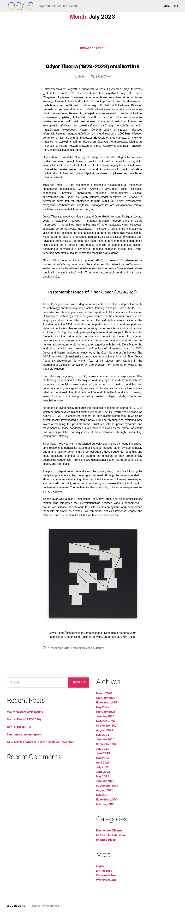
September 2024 (107, 726)
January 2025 (105, 717)
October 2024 (105, 721)
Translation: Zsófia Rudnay (87, 648)
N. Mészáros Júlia (58, 648)
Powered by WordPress (44, 906)
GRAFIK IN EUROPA (19, 727)
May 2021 (102, 795)
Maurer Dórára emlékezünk (25, 712)
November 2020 (106, 800)
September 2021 (107, 786)
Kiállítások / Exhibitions (111, 836)
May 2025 (102, 708)
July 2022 (102, 768)
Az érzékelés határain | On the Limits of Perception (40, 742)
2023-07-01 (103, 77)
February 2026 (106, 698)
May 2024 (102, 735)
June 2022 (103, 772)
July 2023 (102, 749)
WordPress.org (106, 880)
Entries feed (104, 871)
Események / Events (109, 831)
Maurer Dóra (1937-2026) (24, 720)
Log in (100, 867)
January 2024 (105, 740)
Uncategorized (92, 48)
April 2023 (103, 763)
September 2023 (107, 745)
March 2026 (104, 694)
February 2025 (105, 712)
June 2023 (103, 754)
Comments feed (106, 876)
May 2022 (102, 777)
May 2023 (102, 758)
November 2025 (106, 703)
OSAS (21, 906)
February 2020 (106, 805)
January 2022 (105, 782)
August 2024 (104, 731)
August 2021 (104, 791)
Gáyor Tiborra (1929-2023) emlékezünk (92, 67)
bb (84, 77)
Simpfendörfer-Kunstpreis (24, 735)
